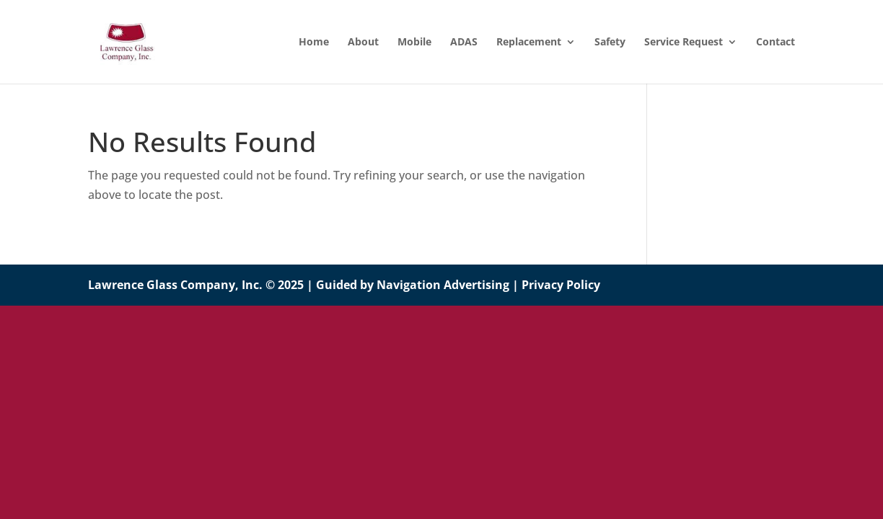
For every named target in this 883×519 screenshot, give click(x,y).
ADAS (464, 42)
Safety (609, 42)
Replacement (528, 42)
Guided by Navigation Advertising (412, 285)
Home (314, 42)
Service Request (683, 42)
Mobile (414, 42)
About (363, 42)
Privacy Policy (561, 285)
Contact (775, 42)
